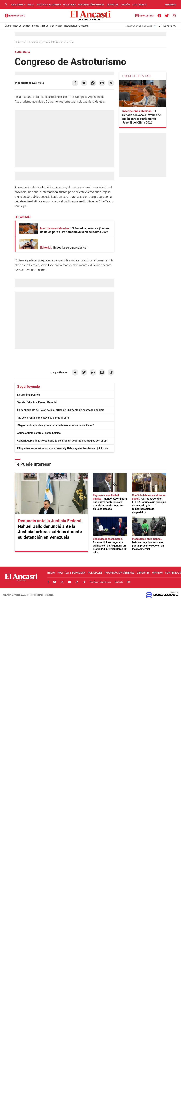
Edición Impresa (31, 25)
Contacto (83, 25)
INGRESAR (170, 4)
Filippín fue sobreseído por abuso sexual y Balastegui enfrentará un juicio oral (62, 448)
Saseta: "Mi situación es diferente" (37, 402)
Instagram (62, 582)
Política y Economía (49, 4)
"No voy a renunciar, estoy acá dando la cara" (43, 417)
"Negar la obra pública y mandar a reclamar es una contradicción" (55, 425)
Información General (91, 4)
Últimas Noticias (13, 25)
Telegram (84, 582)
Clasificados (56, 25)
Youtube (69, 582)
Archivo (44, 25)
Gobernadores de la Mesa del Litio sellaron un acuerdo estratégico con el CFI (62, 440)
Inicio (30, 4)
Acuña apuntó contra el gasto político (39, 433)
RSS (128, 582)
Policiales (69, 4)
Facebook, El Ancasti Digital (48, 582)
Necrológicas (70, 25)
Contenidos (139, 4)
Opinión (125, 4)
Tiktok (76, 582)
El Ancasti (21, 42)
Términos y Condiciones (100, 582)
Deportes (112, 4)
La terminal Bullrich (28, 394)
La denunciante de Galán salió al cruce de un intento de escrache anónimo (60, 410)
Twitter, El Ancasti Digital (54, 582)
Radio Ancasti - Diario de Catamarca (15, 15)
